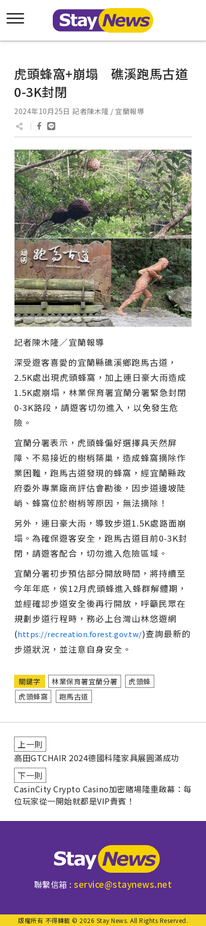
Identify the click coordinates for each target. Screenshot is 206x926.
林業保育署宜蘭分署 (85, 681)
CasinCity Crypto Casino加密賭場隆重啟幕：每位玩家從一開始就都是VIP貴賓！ (103, 795)
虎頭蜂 (140, 681)
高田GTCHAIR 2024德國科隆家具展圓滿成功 (96, 758)
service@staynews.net (123, 884)
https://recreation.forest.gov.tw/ (80, 634)
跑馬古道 (73, 696)
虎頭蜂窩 (33, 696)
